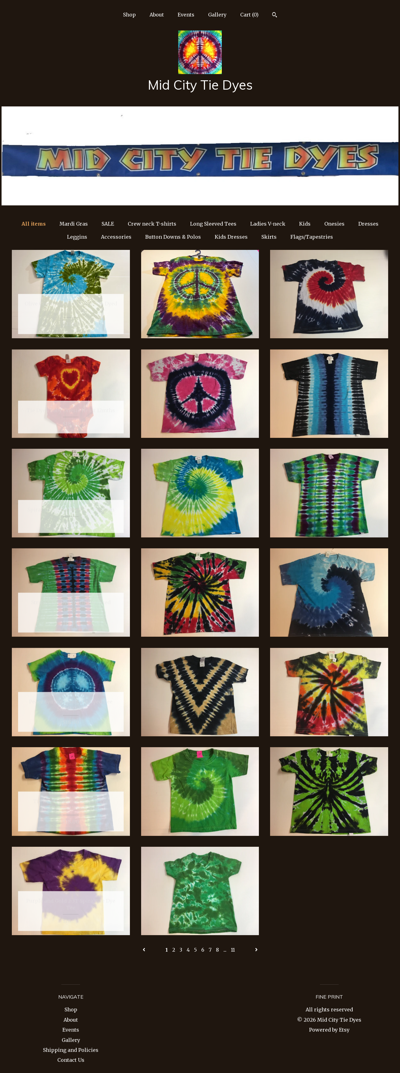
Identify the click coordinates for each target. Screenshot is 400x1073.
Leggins (77, 237)
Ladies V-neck (267, 224)
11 (233, 950)
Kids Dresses (231, 237)
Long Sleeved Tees (213, 224)
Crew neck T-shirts (152, 224)
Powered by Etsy (329, 1030)
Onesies (334, 224)
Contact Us (70, 1060)
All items (33, 224)
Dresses (368, 224)
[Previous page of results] (144, 950)
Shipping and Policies (70, 1050)
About (157, 15)
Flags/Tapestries (311, 237)
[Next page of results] (256, 950)
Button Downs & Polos (173, 237)
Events (186, 15)
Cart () (249, 15)
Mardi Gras (74, 224)
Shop (129, 15)
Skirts (269, 237)
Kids (305, 224)
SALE (108, 224)
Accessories (116, 237)
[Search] (274, 15)
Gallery (217, 15)
